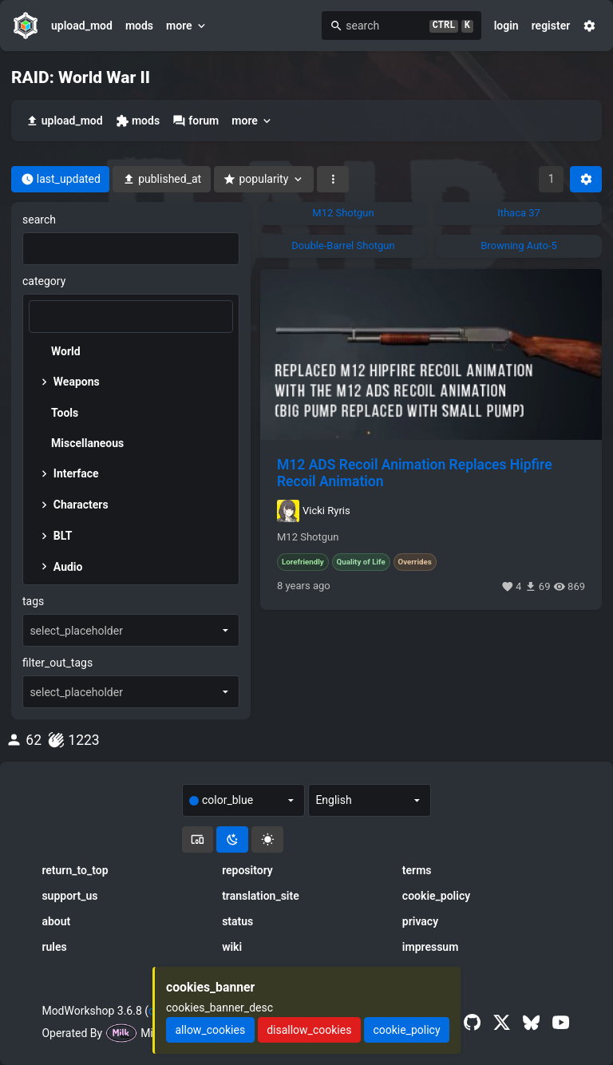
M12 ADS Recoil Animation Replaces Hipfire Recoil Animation (414, 473)
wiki (232, 946)
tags (33, 601)
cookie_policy (436, 895)
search (39, 219)
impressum (430, 946)
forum (195, 121)
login (506, 25)
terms (417, 870)
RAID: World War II (80, 77)
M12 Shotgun (307, 537)
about (56, 921)
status (237, 921)
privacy (420, 921)
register (551, 25)
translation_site (260, 895)
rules (54, 946)
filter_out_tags (57, 662)
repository (247, 870)
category (43, 281)
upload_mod (82, 25)
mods (139, 25)
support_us (69, 895)
